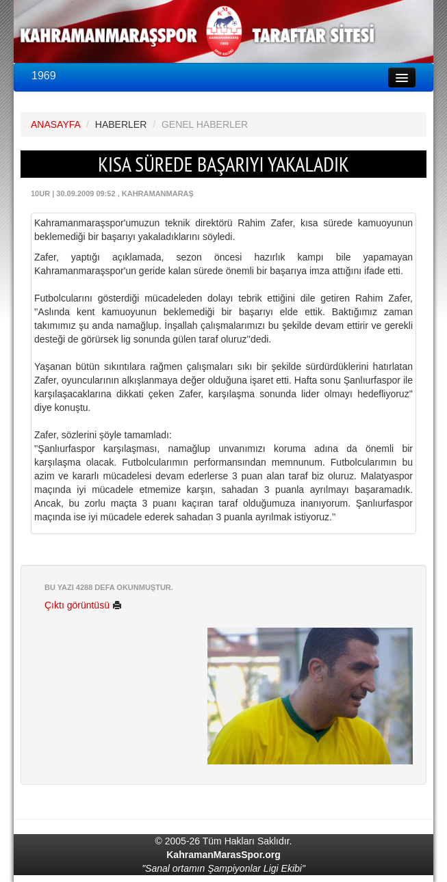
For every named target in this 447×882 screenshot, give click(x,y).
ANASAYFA (55, 124)
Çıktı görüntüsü (83, 605)
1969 (43, 75)
